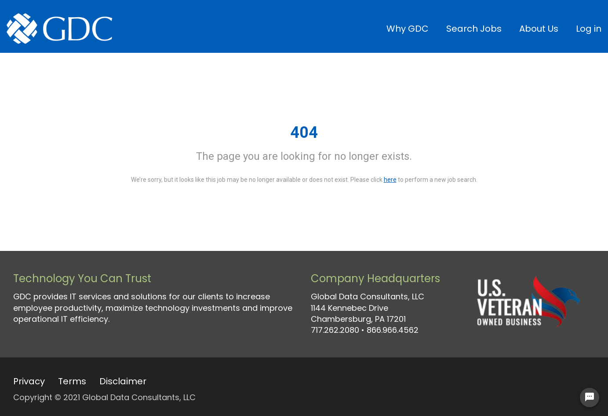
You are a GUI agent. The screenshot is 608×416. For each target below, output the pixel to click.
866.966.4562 (393, 329)
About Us (538, 28)
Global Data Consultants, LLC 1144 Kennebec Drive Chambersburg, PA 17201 (367, 307)
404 (304, 132)
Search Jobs (474, 28)
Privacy (29, 381)
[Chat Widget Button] (589, 397)
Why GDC (407, 28)
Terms (72, 381)
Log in (588, 28)
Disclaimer (122, 381)
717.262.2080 (335, 329)
